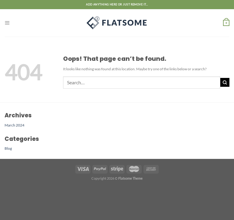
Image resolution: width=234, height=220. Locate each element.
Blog (8, 148)
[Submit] (224, 82)
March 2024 (14, 125)
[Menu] (7, 22)
